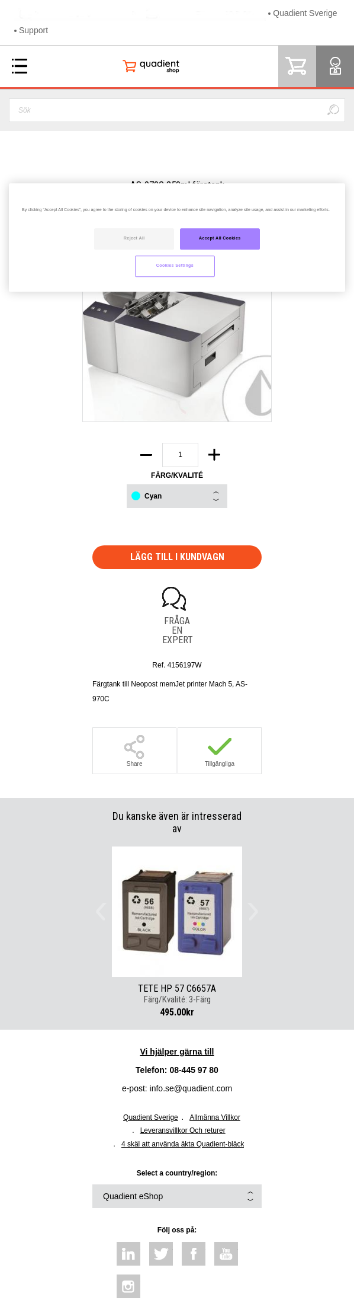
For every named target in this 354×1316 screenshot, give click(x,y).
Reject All (134, 238)
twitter (161, 1254)
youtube (226, 1254)
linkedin (128, 1254)
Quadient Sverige (305, 13)
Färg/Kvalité (177, 475)
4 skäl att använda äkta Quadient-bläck (182, 1144)
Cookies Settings (175, 265)
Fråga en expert (177, 630)
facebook (193, 1254)
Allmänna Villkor (214, 1117)
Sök (332, 110)
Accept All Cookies (220, 238)
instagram (128, 1286)
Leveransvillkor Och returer (183, 1130)
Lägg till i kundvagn (177, 557)
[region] (177, 237)
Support (33, 30)
